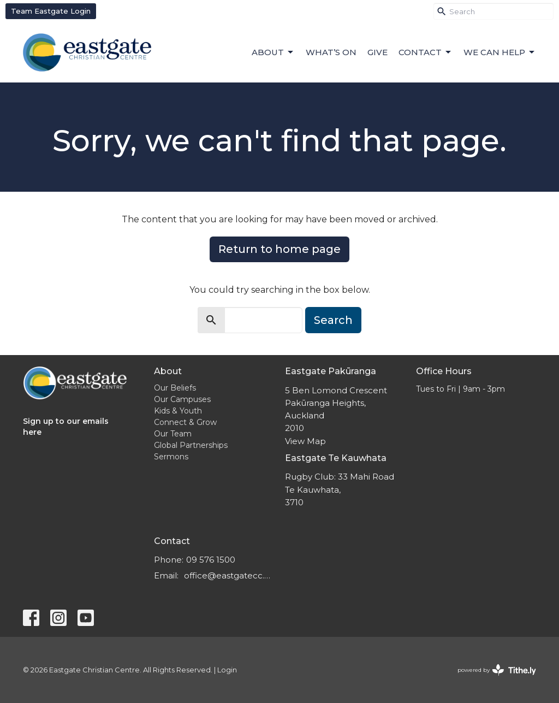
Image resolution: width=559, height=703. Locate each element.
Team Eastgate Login (51, 11)
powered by (496, 670)
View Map (305, 441)
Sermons (171, 457)
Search (333, 320)
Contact (426, 52)
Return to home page (279, 249)
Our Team (173, 434)
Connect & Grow (185, 422)
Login (227, 670)
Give (377, 52)
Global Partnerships (191, 445)
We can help (499, 52)
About (273, 52)
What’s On (331, 52)
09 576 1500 (210, 559)
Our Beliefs (175, 388)
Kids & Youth (178, 411)
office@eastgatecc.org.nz (229, 575)
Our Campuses (182, 399)
